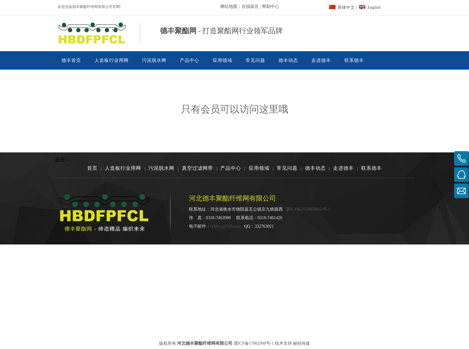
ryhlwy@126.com (225, 226)
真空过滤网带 (197, 168)
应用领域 (259, 168)
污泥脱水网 (161, 168)
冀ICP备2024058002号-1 (308, 209)
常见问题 (287, 168)
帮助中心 (270, 6)
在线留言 (250, 6)
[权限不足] (235, 141)
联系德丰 (371, 168)
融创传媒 (301, 343)
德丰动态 (315, 168)
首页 (92, 168)
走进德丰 (343, 168)
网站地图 (228, 6)
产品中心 (230, 168)
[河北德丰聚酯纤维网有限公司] (386, 211)
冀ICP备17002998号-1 (254, 343)
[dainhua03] (344, 33)
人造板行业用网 (123, 168)
